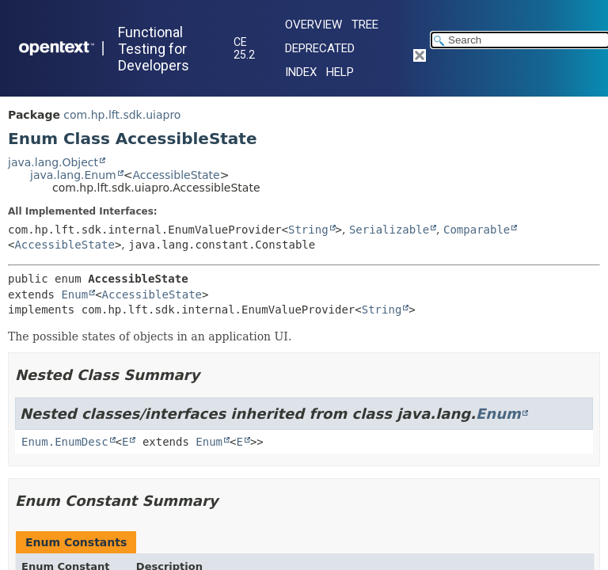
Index (301, 72)
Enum (74, 294)
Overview (313, 24)
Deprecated (320, 48)
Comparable (476, 229)
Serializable (389, 229)
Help (340, 72)
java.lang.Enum (73, 175)
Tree (365, 24)
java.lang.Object (53, 162)
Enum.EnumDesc (64, 441)
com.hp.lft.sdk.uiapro (121, 114)
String (308, 229)
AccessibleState (175, 175)
